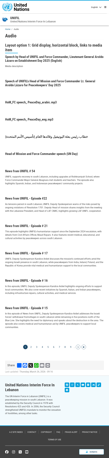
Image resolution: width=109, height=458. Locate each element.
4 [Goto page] (42, 347)
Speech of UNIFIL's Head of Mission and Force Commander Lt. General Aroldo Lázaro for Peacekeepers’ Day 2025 (50, 83)
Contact (31, 432)
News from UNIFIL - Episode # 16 (26, 280)
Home (7, 29)
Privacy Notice (89, 432)
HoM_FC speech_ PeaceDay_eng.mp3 (29, 119)
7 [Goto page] (59, 347)
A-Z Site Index (16, 432)
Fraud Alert (71, 432)
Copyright (46, 432)
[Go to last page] (83, 347)
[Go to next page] (78, 347)
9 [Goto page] (71, 347)
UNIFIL (14, 18)
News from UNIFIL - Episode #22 (26, 198)
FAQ (58, 432)
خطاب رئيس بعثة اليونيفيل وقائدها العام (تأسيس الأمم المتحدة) (46, 137)
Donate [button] (91, 451)
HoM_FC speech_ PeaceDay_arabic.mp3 (31, 102)
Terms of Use (54, 439)
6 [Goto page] (54, 347)
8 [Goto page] (65, 347)
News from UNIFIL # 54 (20, 171)
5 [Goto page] (48, 347)
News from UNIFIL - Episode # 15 (26, 308)
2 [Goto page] (31, 347)
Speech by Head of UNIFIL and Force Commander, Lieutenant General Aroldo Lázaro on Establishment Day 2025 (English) (54, 58)
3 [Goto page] (36, 347)
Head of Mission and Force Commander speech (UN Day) (41, 154)
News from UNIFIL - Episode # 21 (26, 226)
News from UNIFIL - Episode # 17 (26, 253)
